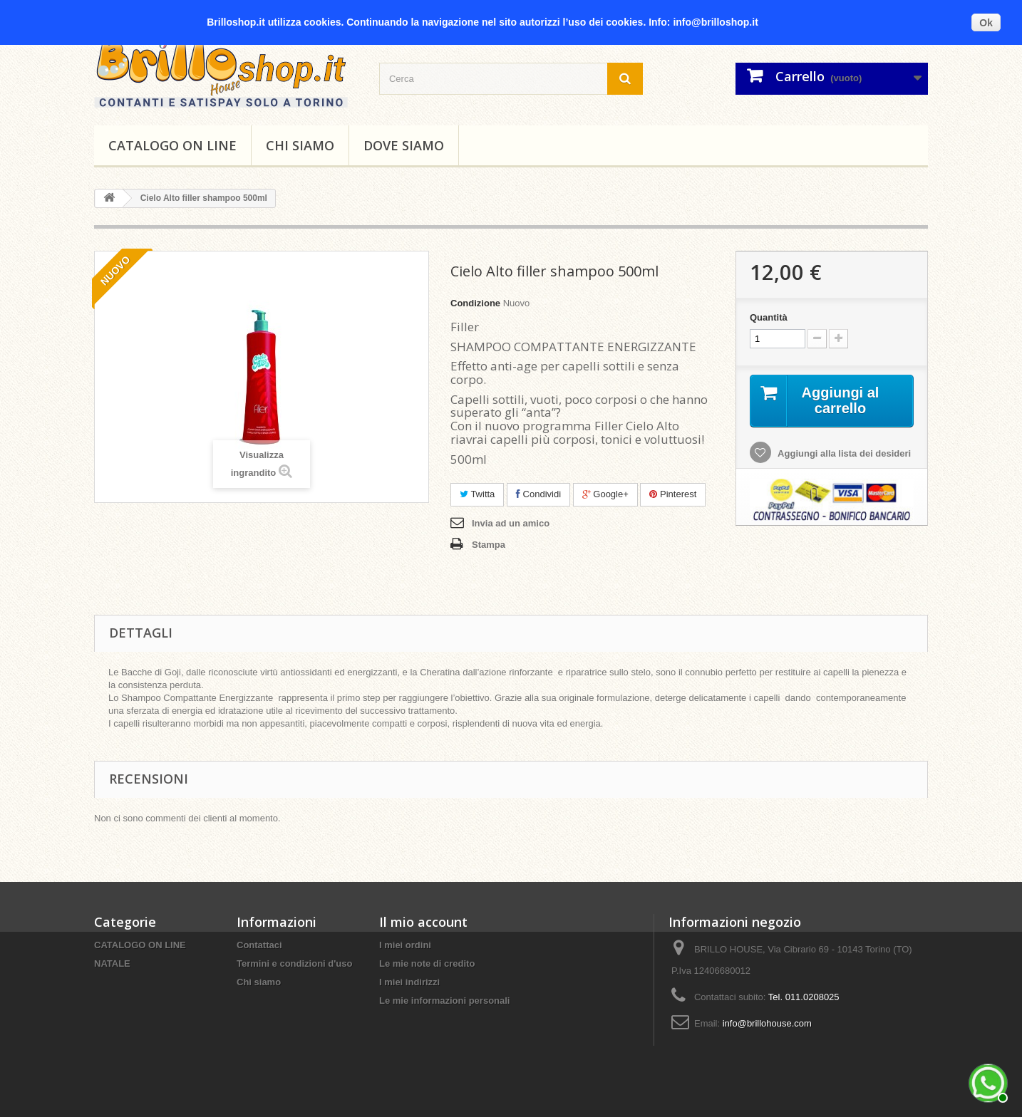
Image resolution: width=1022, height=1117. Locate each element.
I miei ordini (405, 945)
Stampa (488, 544)
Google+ (605, 494)
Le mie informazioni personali (444, 1000)
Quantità (769, 317)
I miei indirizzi (409, 982)
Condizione (475, 303)
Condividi (538, 494)
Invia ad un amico (510, 523)
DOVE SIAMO (403, 145)
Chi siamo (300, 145)
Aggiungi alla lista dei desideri (843, 453)
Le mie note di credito (427, 963)
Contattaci (259, 945)
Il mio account (423, 921)
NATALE (112, 963)
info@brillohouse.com (767, 1023)
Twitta (477, 494)
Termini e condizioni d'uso (294, 963)
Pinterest (672, 494)
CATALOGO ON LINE (172, 145)
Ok (986, 22)
